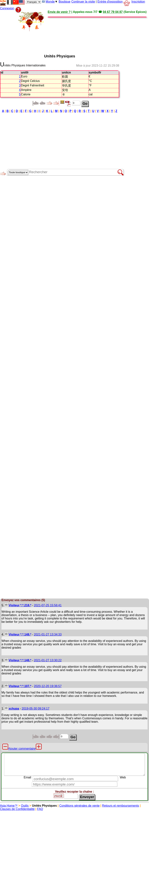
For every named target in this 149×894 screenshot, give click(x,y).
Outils (25, 805)
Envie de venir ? (59, 11)
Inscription (138, 1)
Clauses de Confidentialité (17, 809)
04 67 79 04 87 (113, 11)
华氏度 (66, 85)
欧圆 (65, 76)
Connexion (7, 8)
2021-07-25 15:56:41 (48, 605)
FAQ (40, 809)
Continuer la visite (83, 1)
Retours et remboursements (120, 805)
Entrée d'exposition (110, 1)
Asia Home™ (9, 805)
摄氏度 (66, 81)
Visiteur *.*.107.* (20, 686)
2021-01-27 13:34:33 (48, 634)
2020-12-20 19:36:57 (48, 686)
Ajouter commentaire (22, 748)
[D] (62, 102)
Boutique (64, 1)
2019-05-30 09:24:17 (35, 708)
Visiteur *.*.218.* (20, 605)
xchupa (14, 708)
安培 (65, 90)
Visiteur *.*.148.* (20, 634)
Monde (50, 1)
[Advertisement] (49, 32)
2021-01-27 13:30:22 (48, 660)
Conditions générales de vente (79, 805)
